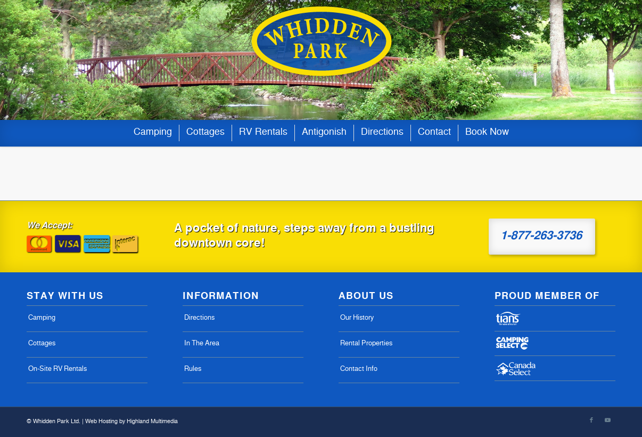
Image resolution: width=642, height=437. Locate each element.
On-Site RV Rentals (57, 369)
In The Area (201, 344)
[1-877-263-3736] (542, 236)
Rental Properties (366, 344)
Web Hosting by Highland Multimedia (131, 422)
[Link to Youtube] (607, 420)
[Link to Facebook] (591, 420)
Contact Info (358, 369)
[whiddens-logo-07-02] (321, 60)
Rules (192, 369)
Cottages (41, 344)
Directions (199, 318)
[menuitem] (153, 133)
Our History (357, 318)
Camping (41, 318)
